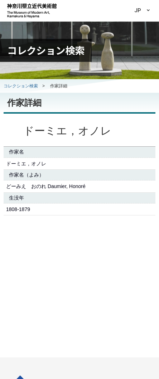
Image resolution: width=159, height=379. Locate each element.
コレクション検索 (21, 85)
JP (137, 10)
